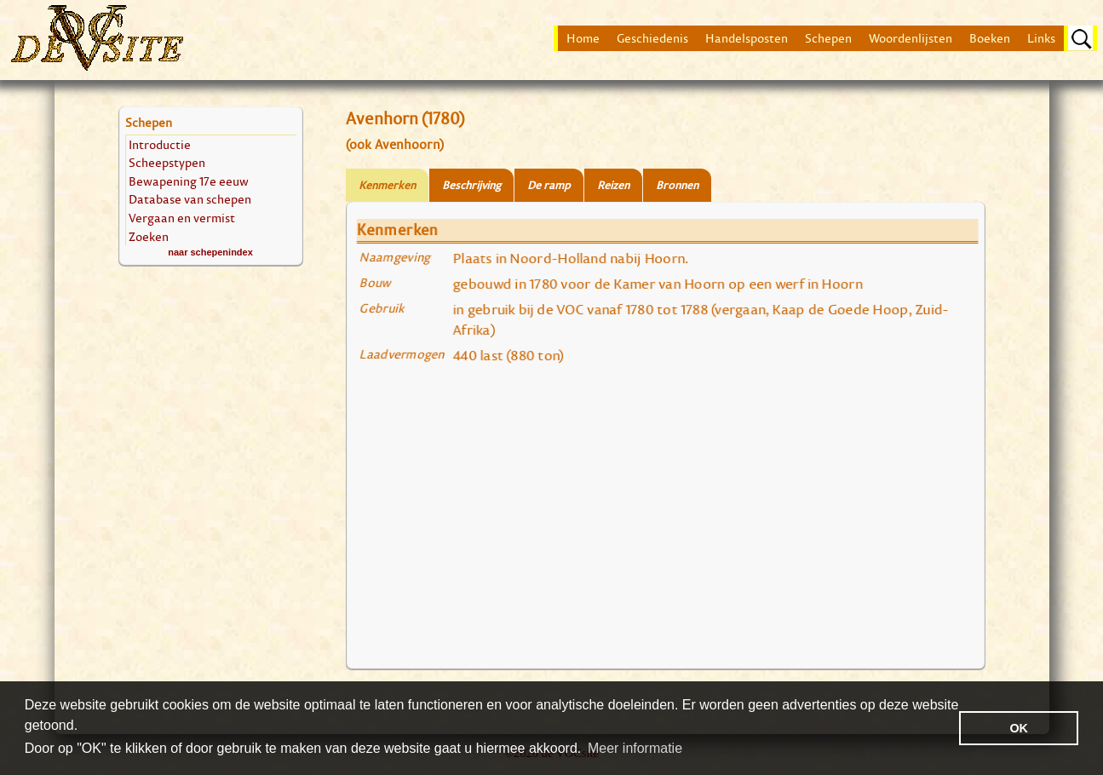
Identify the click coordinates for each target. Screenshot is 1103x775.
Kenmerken (387, 185)
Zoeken (149, 236)
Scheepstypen (167, 162)
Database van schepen (190, 199)
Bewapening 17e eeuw (189, 181)
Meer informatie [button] (635, 748)
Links (1041, 38)
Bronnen (677, 185)
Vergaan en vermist (182, 218)
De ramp (549, 185)
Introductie (160, 144)
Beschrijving (471, 185)
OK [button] (1018, 728)
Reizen (613, 185)
